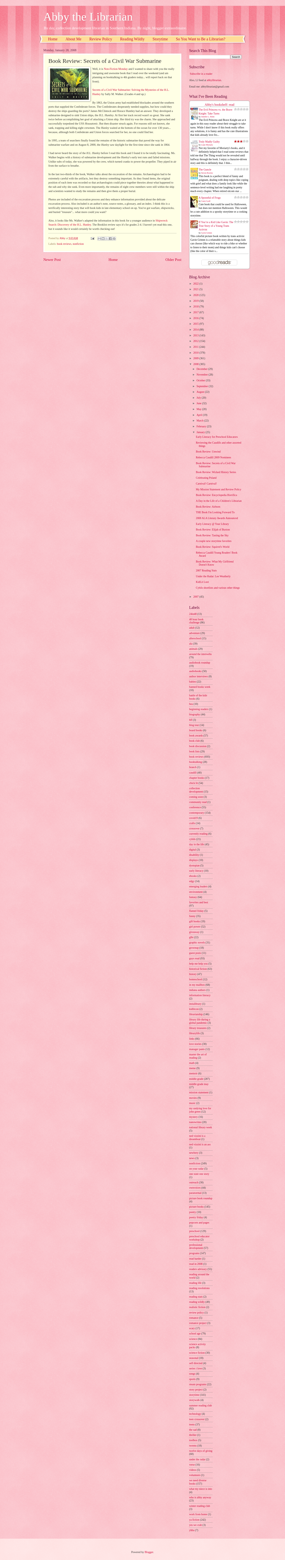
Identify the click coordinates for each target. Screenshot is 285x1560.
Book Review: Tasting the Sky (212, 535)
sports (192, 1379)
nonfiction (78, 243)
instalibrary (195, 1003)
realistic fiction (197, 1307)
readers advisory (198, 1269)
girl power (194, 926)
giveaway (194, 932)
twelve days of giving (200, 1450)
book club (194, 740)
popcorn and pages (199, 1222)
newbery (193, 1152)
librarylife (194, 1033)
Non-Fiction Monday (116, 68)
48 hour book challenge (196, 621)
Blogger (149, 1552)
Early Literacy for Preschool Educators (217, 436)
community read (198, 802)
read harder (195, 1258)
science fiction (197, 1352)
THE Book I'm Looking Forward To (215, 512)
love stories (195, 1044)
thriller (193, 1435)
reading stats (196, 1296)
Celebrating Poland (206, 477)
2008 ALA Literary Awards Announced (217, 518)
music (192, 1103)
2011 (196, 346)
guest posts (195, 953)
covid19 (193, 818)
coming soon (196, 796)
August (201, 391)
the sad (193, 1429)
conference (195, 807)
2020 (196, 295)
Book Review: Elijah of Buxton (213, 529)
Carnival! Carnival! (206, 483)
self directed (195, 1363)
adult (192, 627)
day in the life (196, 844)
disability (194, 854)
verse (192, 1464)
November (203, 374)
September (203, 386)
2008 (196, 364)
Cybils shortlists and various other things (218, 587)
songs (192, 1373)
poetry (192, 1212)
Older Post (173, 260)
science (193, 1339)
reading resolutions (199, 1288)
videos (192, 1469)
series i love (195, 1368)
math (192, 1063)
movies (193, 1097)
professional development (196, 1246)
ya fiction (194, 1519)
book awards (196, 735)
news (192, 1158)
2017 (196, 312)
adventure (194, 633)
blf (190, 719)
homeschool (195, 979)
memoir (193, 1073)
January (201, 432)
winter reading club (199, 1506)
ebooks (193, 876)
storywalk (194, 1400)
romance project (197, 1323)
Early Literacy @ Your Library (212, 524)
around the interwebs (200, 654)
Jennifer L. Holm (208, 117)
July (199, 397)
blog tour (194, 725)
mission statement (198, 1092)
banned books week (199, 686)
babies (192, 681)
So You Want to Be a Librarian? (200, 39)
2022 (196, 283)
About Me (73, 39)
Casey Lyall (206, 201)
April (200, 415)
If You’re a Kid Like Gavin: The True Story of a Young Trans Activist (216, 226)
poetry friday (196, 1217)
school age (195, 1333)
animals (193, 648)
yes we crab (195, 1525)
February (202, 426)
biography (194, 714)
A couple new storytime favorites (213, 541)
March (200, 420)
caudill (193, 772)
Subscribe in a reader (201, 73)
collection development (196, 790)
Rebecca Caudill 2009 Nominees (213, 457)
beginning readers (198, 709)
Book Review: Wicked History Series (216, 472)
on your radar (196, 1168)
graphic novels (197, 942)
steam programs (197, 1384)
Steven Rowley (207, 173)
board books (195, 730)
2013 (196, 335)
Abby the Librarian (88, 16)
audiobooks (195, 671)
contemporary (196, 812)
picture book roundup (200, 1198)
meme (192, 1068)
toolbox (193, 1440)
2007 (196, 596)
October (201, 380)
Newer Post (52, 260)
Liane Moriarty (207, 145)
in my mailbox (197, 984)
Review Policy (100, 39)
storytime (194, 1394)
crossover (194, 828)
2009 (196, 358)
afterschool (195, 638)
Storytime (160, 39)
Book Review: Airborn (208, 506)
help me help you (198, 963)
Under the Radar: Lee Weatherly (213, 576)
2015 (196, 323)
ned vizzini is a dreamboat (197, 1137)
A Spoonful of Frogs (210, 197)
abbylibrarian (214, 80)
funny (192, 916)
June (199, 403)
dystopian (194, 865)
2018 (196, 306)
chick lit (193, 783)
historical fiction (198, 968)
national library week (200, 1127)
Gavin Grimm (206, 233)
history (193, 974)
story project (196, 1389)
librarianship (196, 1014)
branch (193, 767)
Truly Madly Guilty (209, 141)
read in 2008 (196, 1263)
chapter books (196, 777)
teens (192, 1424)
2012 (196, 341)
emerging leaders (198, 886)
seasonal (193, 1358)
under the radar (197, 1459)
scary (192, 1328)
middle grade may (199, 1084)
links (191, 1038)
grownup (194, 947)
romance (193, 1317)
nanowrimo (195, 1122)
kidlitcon (194, 1009)
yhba (191, 1530)
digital (192, 849)
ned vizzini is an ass (200, 1144)
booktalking (195, 762)
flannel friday (196, 910)
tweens (193, 1445)
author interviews (198, 676)
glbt (191, 937)
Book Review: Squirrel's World (212, 546)
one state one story (199, 1173)
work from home (198, 1514)
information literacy (200, 995)
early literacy (196, 870)
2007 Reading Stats (206, 570)
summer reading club (200, 1405)
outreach (193, 1182)
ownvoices (195, 1187)
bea (191, 704)
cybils (192, 839)
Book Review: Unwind (208, 451)
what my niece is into (200, 1488)
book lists (194, 751)
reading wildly (197, 1301)
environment (196, 891)
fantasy (193, 897)
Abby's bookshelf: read (219, 104)
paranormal (195, 1192)
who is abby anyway (200, 1497)
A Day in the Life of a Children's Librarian (218, 500)
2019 (196, 300)
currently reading (198, 833)
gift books (194, 921)
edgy (191, 881)
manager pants (197, 1049)
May (199, 409)
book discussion (197, 746)
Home (53, 39)
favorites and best (198, 902)
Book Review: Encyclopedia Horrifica (216, 495)
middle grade (196, 1078)
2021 (196, 289)
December (202, 369)
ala (190, 643)
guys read (194, 958)
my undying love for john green (200, 1110)
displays (193, 860)
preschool (194, 1231)
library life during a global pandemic (199, 1021)
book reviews (64, 243)
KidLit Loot (202, 582)
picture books (196, 1206)
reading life (195, 1282)
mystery (193, 1116)
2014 (196, 329)
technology (195, 1413)
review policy (196, 1312)
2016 (196, 318)
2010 (196, 352)
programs (194, 1253)
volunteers (194, 1475)
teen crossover (197, 1419)
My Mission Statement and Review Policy (218, 489)
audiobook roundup (199, 662)
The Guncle (205, 169)
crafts (192, 823)
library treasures (197, 1028)
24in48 (193, 614)
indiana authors (197, 990)
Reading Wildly (132, 39)
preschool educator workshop (199, 1238)
